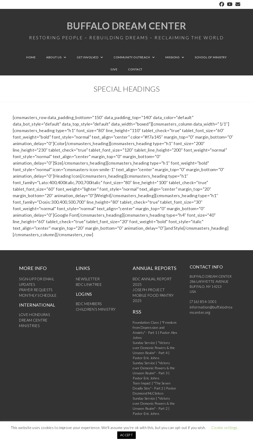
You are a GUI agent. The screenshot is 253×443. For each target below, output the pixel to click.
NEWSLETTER (87, 282)
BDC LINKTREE (88, 287)
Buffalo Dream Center (126, 31)
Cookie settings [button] (224, 427)
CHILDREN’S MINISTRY (94, 311)
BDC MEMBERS (88, 306)
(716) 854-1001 (202, 304)
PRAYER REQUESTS (34, 292)
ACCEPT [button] (126, 435)
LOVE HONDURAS (33, 316)
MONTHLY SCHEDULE (36, 297)
